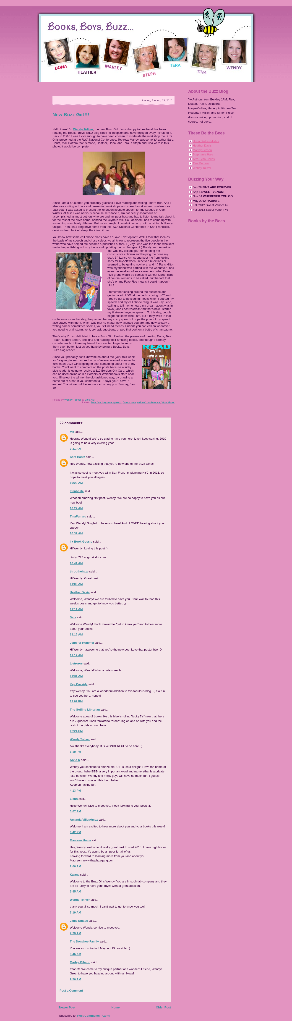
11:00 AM (76, 584)
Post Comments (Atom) (93, 1015)
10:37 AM (76, 533)
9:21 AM (75, 448)
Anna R (75, 760)
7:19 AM (75, 912)
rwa (133, 402)
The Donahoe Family (84, 941)
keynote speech (111, 402)
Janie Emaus (79, 920)
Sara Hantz (77, 457)
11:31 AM (76, 676)
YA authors (168, 402)
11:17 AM (76, 655)
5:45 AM (75, 891)
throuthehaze (79, 571)
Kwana (74, 874)
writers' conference (148, 402)
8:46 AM (75, 954)
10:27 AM (76, 508)
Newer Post (67, 1007)
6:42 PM (75, 832)
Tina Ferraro (201, 163)
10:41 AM (76, 563)
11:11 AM (76, 609)
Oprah (126, 402)
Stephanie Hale (203, 154)
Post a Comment (71, 990)
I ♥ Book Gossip (81, 541)
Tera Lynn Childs (204, 159)
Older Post (163, 1007)
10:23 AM (76, 483)
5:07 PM (75, 811)
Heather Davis (80, 592)
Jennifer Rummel (82, 642)
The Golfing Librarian (85, 709)
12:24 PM (76, 731)
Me (72, 431)
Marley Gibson (80, 962)
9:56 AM (75, 979)
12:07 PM (76, 701)
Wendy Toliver (83, 129)
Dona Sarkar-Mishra (206, 141)
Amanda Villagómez (84, 819)
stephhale (77, 491)
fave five (96, 402)
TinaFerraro (78, 516)
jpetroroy (76, 663)
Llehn (74, 799)
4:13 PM (75, 790)
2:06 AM (75, 866)
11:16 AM (76, 634)
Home (115, 1007)
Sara (73, 617)
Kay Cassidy (78, 684)
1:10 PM (75, 751)
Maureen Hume (80, 840)
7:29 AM (75, 933)
